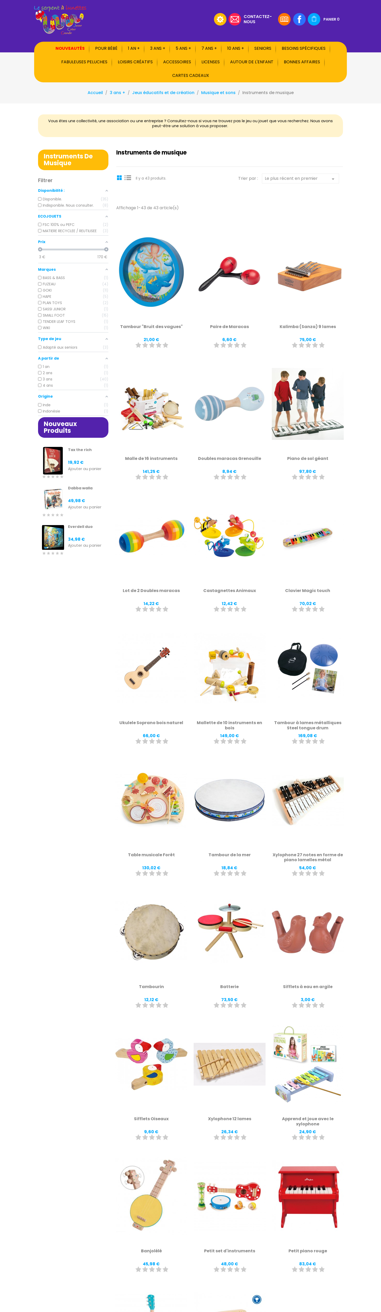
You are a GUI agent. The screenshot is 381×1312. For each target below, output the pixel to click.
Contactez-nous (258, 19)
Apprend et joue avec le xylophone (308, 1121)
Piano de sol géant (307, 458)
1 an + (134, 48)
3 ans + (157, 48)
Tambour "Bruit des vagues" (151, 327)
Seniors (262, 48)
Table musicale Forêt (151, 855)
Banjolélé (151, 1251)
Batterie (229, 987)
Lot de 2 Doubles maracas (151, 591)
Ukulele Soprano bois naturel (151, 723)
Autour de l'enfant (251, 62)
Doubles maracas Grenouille (229, 458)
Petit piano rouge (307, 1251)
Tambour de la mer (229, 855)
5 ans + (183, 48)
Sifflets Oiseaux (151, 1119)
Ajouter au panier (84, 468)
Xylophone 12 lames (229, 1119)
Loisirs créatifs (135, 62)
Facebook (299, 19)
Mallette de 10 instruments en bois (229, 725)
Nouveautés (70, 48)
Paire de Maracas (229, 327)
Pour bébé (106, 48)
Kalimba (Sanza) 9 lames (308, 327)
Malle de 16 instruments (151, 458)
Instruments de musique (68, 159)
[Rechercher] (178, 19)
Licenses (210, 62)
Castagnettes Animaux (229, 591)
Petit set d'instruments (229, 1251)
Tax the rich (80, 449)
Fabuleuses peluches (84, 62)
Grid (120, 177)
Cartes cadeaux (190, 75)
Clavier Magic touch (307, 591)
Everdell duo (80, 526)
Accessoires (177, 62)
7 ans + (209, 48)
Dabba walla (80, 488)
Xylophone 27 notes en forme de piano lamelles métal (308, 857)
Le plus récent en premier (300, 178)
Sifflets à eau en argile (308, 987)
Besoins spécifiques (303, 48)
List (128, 177)
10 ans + (235, 48)
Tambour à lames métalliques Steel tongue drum (307, 725)
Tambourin (151, 987)
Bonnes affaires (302, 62)
